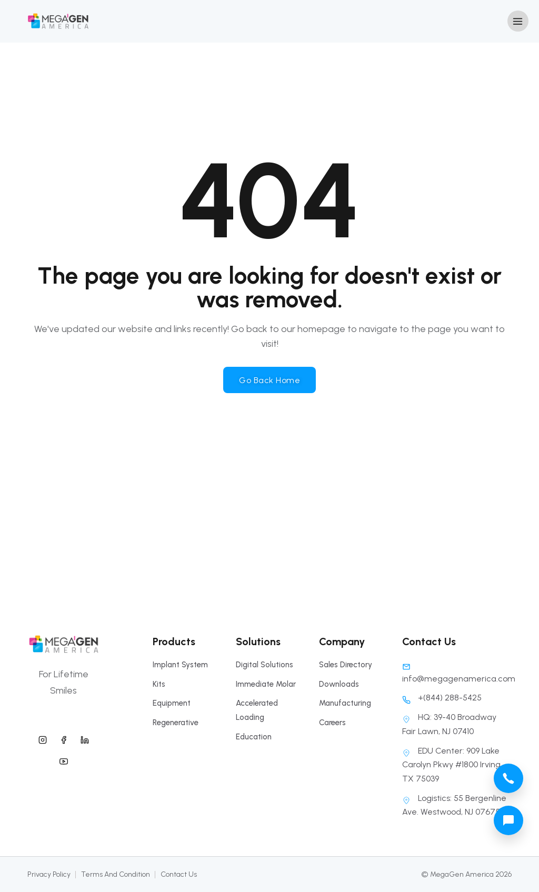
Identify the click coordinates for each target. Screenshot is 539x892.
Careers (332, 722)
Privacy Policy (49, 874)
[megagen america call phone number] (508, 778)
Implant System (180, 664)
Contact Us (179, 874)
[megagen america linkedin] (85, 738)
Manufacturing (345, 703)
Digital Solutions (264, 664)
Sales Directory (345, 664)
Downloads (339, 684)
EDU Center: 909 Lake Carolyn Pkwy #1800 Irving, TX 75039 (452, 765)
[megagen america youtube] (64, 760)
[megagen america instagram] (43, 738)
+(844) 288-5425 (442, 698)
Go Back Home (269, 380)
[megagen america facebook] (64, 738)
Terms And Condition (115, 874)
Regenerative (175, 722)
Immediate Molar (266, 684)
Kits (159, 684)
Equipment (172, 703)
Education (254, 736)
